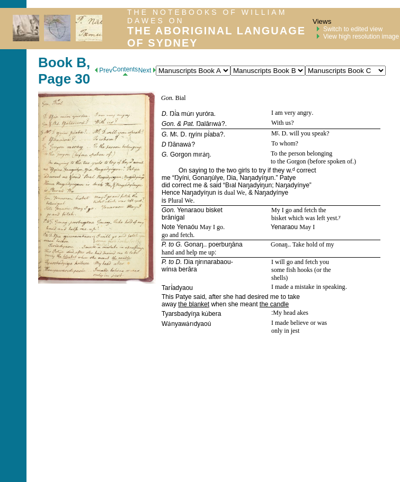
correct (305, 170)
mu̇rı (187, 113)
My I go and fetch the (298, 210)
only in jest (285, 330)
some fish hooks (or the (301, 270)
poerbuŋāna (226, 244)
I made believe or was (299, 322)
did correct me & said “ (193, 185)
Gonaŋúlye (207, 177)
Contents (125, 71)
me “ (168, 177)
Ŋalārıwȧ (208, 124)
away (170, 304)
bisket (214, 210)
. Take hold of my (311, 244)
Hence (172, 192)
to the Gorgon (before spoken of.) (313, 161)
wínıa (169, 269)
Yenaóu (187, 227)
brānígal (173, 217)
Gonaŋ (193, 244)
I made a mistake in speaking (308, 286)
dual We (234, 192)
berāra (188, 269)
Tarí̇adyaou (177, 288)
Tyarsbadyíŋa (181, 313)
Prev (103, 70)
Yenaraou (190, 210)
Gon (166, 98)
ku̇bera (211, 313)
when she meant (234, 304)
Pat (188, 124)
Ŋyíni (181, 177)
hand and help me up (188, 252)
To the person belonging (301, 153)
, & (249, 192)
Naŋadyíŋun (256, 177)
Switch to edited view (353, 29)
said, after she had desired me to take (246, 297)
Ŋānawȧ (179, 144)
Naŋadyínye (292, 185)
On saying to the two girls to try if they (232, 170)
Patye (288, 177)
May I (307, 227)
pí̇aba (212, 134)
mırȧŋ (201, 154)
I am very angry (291, 112)
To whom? (284, 143)
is (220, 192)
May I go (211, 227)
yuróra (205, 113)
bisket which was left (299, 218)
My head (285, 312)
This (168, 297)
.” (277, 177)
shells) (279, 277)
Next (147, 70)
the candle (274, 304)
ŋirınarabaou (212, 262)
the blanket (193, 304)
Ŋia (231, 177)
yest (332, 218)
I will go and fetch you (300, 262)
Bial (180, 98)
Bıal (230, 185)
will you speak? (308, 133)
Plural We (180, 200)
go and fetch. (178, 235)
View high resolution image (361, 36)
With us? (282, 122)
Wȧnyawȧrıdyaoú (186, 324)
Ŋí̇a (174, 113)
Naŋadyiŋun (255, 185)
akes (302, 312)
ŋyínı (195, 134)
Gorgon (180, 154)
